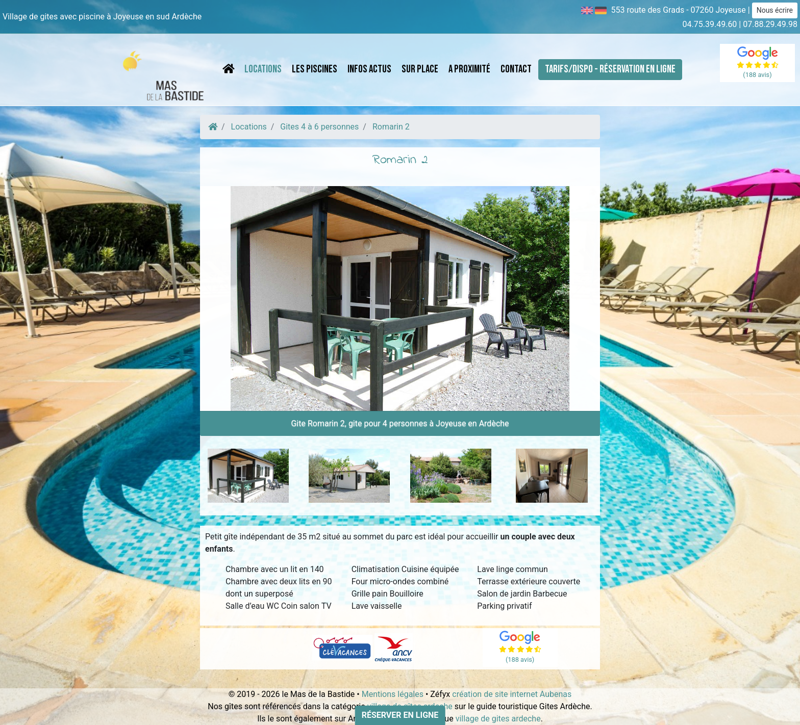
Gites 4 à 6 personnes (319, 127)
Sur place (420, 69)
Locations (263, 69)
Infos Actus (369, 69)
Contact (516, 69)
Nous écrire (775, 10)
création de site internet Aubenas (511, 694)
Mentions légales (392, 694)
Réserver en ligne (400, 715)
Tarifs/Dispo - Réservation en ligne (610, 69)
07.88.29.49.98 (770, 24)
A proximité (469, 69)
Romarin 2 (391, 127)
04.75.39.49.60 (710, 24)
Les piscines (314, 69)
